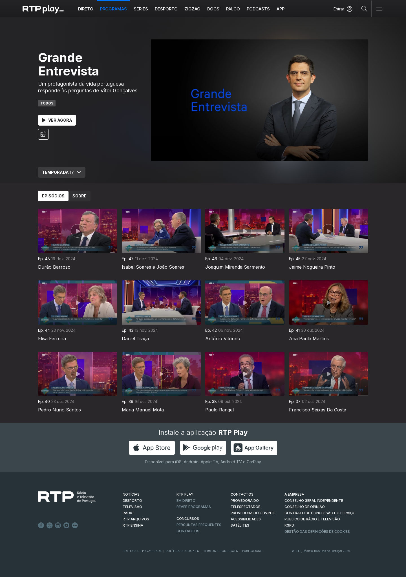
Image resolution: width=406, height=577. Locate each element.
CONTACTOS (242, 494)
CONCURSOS (187, 518)
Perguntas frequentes (198, 525)
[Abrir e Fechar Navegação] (379, 9)
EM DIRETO (185, 500)
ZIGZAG (192, 9)
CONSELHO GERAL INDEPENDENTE (313, 500)
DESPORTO (132, 500)
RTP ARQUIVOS (136, 519)
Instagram (58, 525)
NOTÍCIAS (131, 494)
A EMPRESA (294, 494)
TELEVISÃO (132, 507)
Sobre (79, 195)
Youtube (66, 525)
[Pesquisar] (364, 8)
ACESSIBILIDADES (246, 519)
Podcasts (258, 9)
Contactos (187, 531)
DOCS (213, 9)
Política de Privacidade (142, 551)
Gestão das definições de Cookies (317, 531)
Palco (233, 9)
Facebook (41, 525)
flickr (75, 525)
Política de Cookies (182, 551)
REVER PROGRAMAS (193, 507)
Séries (141, 9)
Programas (113, 9)
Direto (85, 9)
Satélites (240, 525)
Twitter (50, 525)
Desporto (166, 9)
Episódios (53, 195)
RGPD (289, 525)
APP (280, 9)
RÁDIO (128, 513)
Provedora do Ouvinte (253, 513)
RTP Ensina (133, 525)
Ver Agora (57, 120)
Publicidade (252, 551)
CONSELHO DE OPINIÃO (304, 507)
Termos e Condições (220, 551)
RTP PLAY (184, 494)
